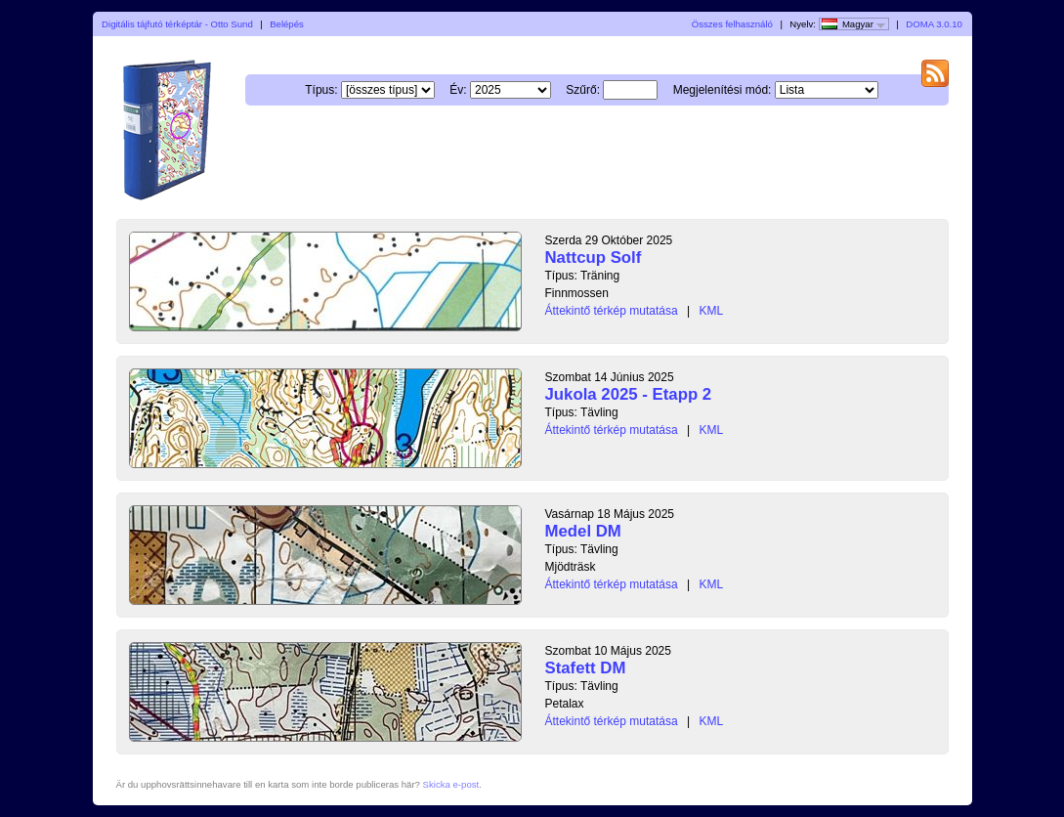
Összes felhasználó (732, 24)
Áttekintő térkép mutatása (611, 311)
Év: (457, 90)
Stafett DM (585, 668)
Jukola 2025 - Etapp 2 (628, 394)
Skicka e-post (451, 784)
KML (711, 311)
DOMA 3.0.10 (934, 24)
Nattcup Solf (593, 257)
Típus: (321, 90)
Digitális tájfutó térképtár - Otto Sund (177, 24)
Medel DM (583, 531)
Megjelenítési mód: (722, 90)
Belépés (287, 24)
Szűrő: (583, 90)
